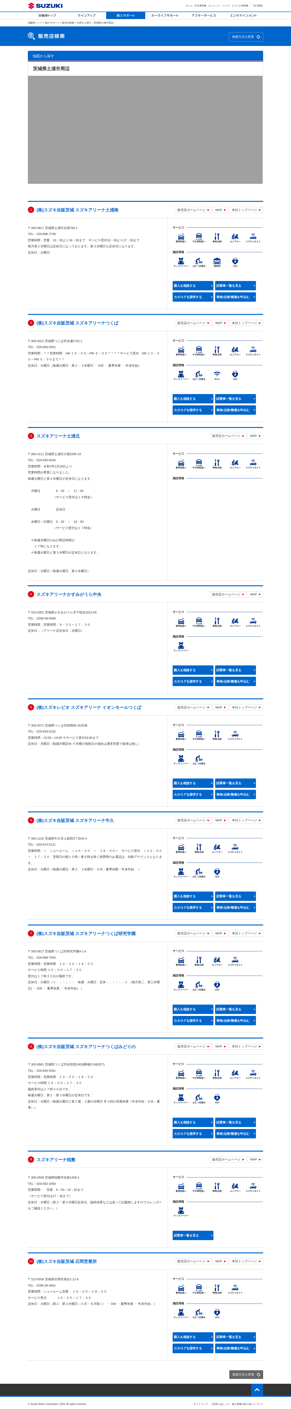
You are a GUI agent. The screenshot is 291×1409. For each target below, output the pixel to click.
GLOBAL (258, 5)
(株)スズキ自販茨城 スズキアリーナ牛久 (75, 820)
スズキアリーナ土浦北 (58, 436)
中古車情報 (200, 5)
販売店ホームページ (191, 210)
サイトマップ (201, 1404)
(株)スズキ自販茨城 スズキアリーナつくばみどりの (86, 1046)
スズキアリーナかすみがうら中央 (68, 594)
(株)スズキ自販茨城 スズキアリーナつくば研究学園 (86, 933)
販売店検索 (68, 22)
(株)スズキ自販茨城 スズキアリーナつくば (77, 323)
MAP (218, 210)
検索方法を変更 (243, 36)
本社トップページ (244, 210)
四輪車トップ (35, 22)
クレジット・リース (219, 5)
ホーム (189, 5)
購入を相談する (185, 285)
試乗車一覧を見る (228, 285)
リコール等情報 (239, 5)
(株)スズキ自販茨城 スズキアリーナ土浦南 (77, 210)
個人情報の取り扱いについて (247, 1404)
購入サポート (52, 22)
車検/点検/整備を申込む (232, 297)
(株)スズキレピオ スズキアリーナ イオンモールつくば (88, 707)
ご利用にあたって (220, 1404)
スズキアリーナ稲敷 (55, 1159)
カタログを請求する (188, 297)
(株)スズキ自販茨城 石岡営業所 (66, 1261)
